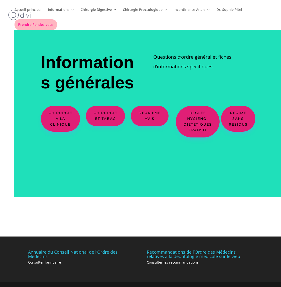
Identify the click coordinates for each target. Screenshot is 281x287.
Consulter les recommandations (173, 262)
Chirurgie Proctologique (143, 10)
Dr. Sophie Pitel (229, 10)
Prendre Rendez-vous (35, 24)
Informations (58, 10)
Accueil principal (28, 10)
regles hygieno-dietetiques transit (198, 121)
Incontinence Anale (189, 10)
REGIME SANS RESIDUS (238, 119)
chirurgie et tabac (105, 116)
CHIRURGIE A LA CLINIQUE (60, 119)
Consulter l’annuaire (44, 262)
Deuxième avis (150, 116)
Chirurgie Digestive (96, 10)
